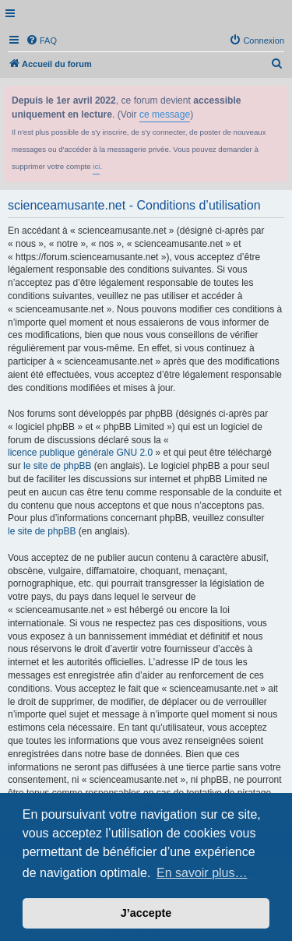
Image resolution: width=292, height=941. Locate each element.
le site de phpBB (57, 465)
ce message (164, 114)
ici (96, 166)
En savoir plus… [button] (202, 872)
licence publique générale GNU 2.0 (80, 452)
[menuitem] (41, 40)
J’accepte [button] (146, 913)
